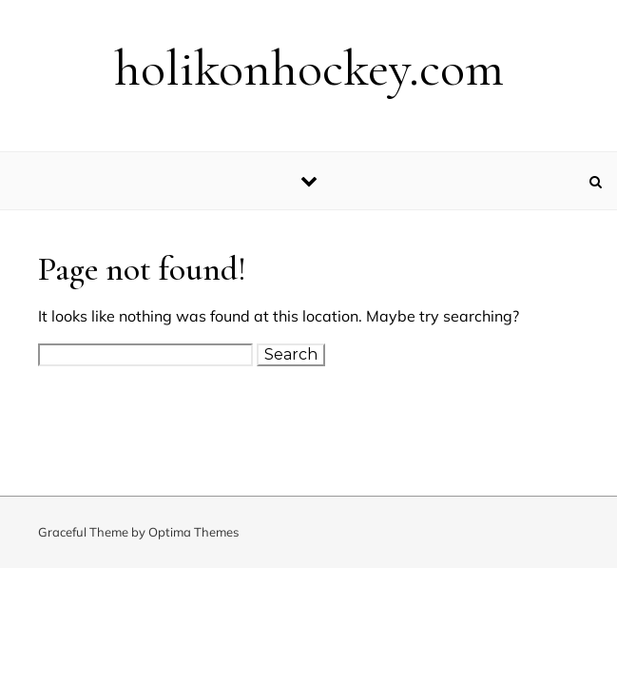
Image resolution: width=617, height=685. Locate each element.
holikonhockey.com (309, 68)
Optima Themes (193, 531)
